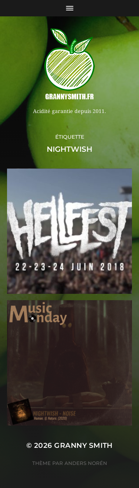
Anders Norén (85, 463)
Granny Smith (83, 445)
